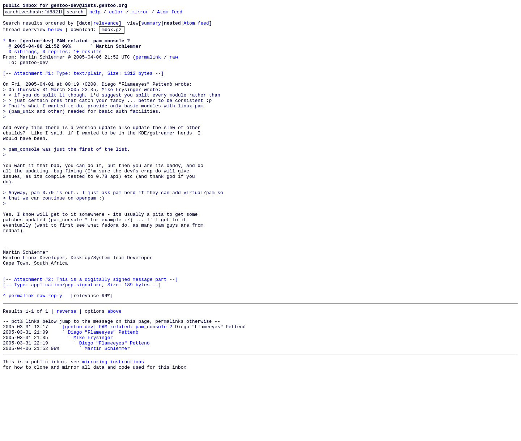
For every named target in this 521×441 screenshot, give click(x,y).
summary (151, 26)
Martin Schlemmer (107, 412)
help (106, 13)
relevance (106, 26)
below (55, 33)
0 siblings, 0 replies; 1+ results (55, 59)
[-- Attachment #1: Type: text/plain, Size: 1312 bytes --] (83, 85)
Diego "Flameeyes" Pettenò (103, 392)
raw (173, 65)
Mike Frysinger (93, 399)
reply (55, 351)
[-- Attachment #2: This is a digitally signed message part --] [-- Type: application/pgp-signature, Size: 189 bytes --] (90, 335)
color (127, 13)
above (114, 368)
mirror (151, 13)
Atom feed (181, 13)
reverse (66, 368)
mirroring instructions (113, 426)
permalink (148, 65)
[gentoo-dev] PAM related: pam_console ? (117, 386)
